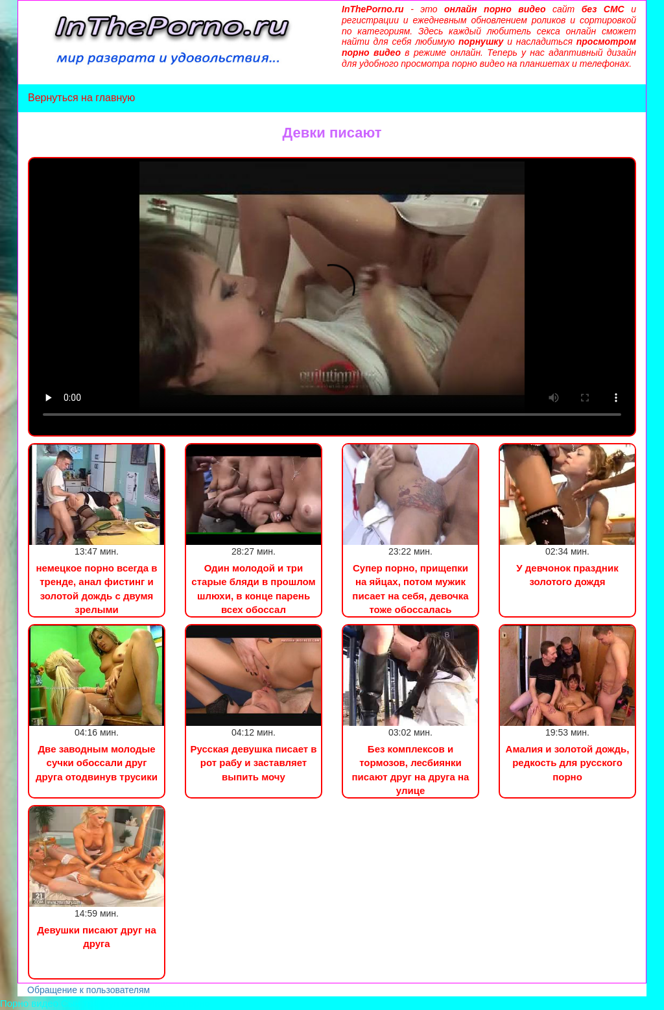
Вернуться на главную (81, 97)
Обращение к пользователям (88, 990)
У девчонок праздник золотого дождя (567, 574)
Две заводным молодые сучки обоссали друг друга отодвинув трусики (97, 762)
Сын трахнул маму (103, 1003)
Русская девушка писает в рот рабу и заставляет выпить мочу (253, 762)
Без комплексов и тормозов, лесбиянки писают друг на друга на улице (410, 769)
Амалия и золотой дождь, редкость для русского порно (568, 762)
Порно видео (29, 1003)
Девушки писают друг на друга (96, 936)
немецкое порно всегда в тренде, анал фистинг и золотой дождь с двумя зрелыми (96, 588)
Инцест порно (179, 1003)
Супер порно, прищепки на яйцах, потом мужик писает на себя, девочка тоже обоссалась (410, 588)
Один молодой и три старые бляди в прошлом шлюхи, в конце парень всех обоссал (253, 588)
